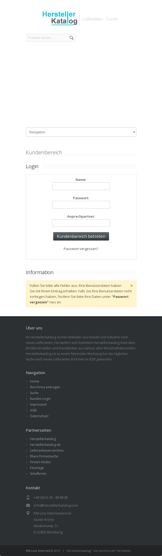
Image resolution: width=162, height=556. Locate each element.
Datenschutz (39, 416)
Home (34, 381)
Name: (81, 179)
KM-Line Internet (38, 551)
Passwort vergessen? (81, 248)
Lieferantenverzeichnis (46, 450)
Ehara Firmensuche (44, 456)
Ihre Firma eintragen (45, 387)
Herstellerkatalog (43, 439)
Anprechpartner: (81, 216)
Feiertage (37, 468)
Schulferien (38, 473)
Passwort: (81, 198)
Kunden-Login (40, 398)
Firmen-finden (40, 462)
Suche (34, 393)
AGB (33, 410)
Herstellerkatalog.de (45, 444)
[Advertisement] (81, 85)
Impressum (38, 404)
